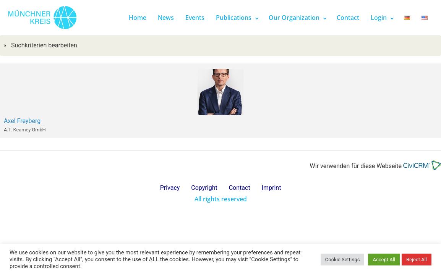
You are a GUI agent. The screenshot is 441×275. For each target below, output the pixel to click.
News (166, 17)
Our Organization (294, 17)
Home (137, 17)
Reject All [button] (416, 259)
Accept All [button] (384, 259)
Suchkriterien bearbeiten (43, 45)
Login (379, 17)
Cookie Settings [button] (342, 259)
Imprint (271, 187)
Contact (348, 17)
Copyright (204, 187)
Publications (233, 17)
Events (194, 17)
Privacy (170, 187)
